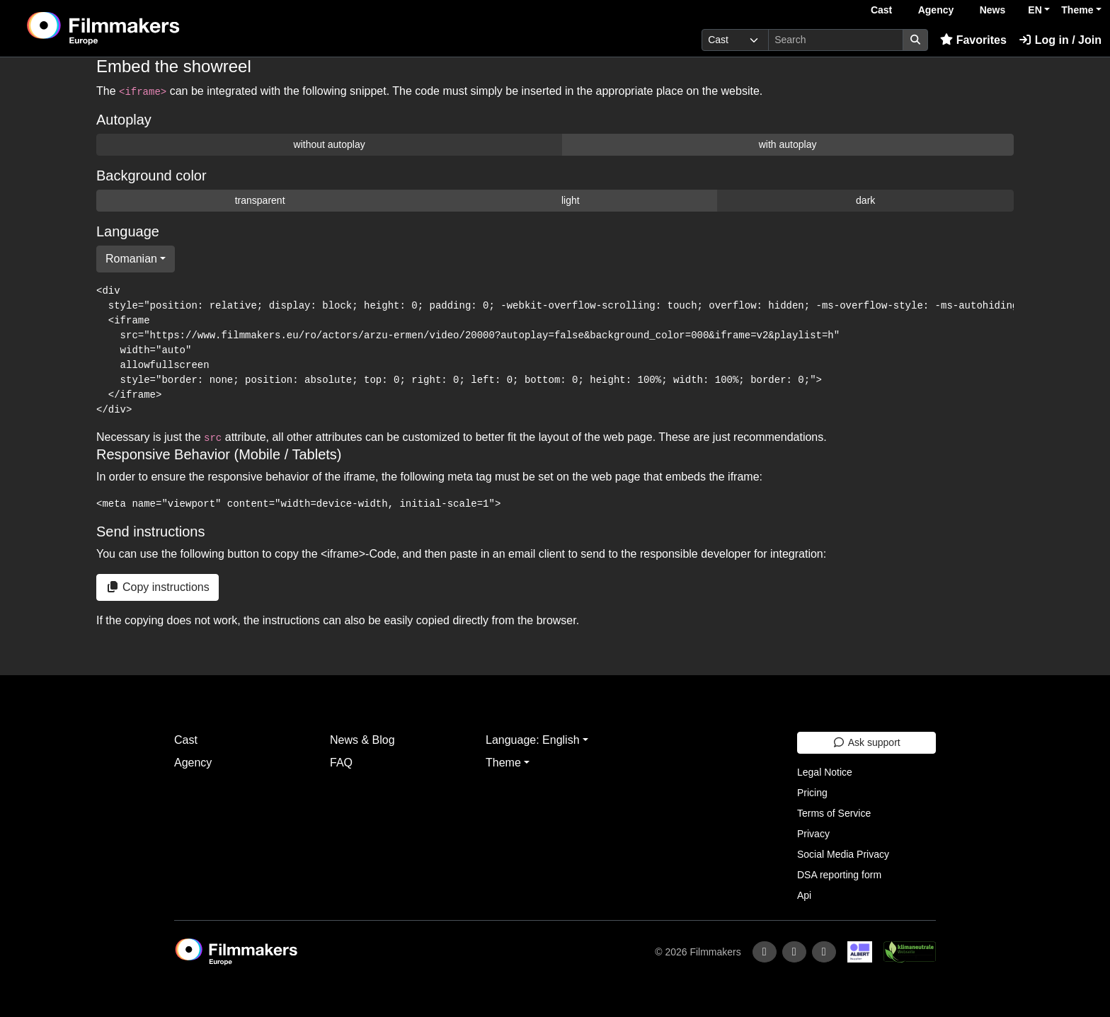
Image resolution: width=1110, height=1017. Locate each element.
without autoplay (329, 144)
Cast (881, 10)
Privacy (813, 833)
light (570, 200)
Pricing (812, 792)
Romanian (131, 259)
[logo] (138, 28)
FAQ (341, 763)
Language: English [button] (533, 740)
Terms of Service (834, 813)
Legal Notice (824, 772)
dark (865, 200)
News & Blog (362, 740)
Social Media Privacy (843, 854)
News (993, 10)
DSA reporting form (839, 874)
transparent (260, 200)
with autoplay (788, 144)
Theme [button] (1077, 10)
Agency (936, 10)
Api (804, 895)
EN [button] (1034, 10)
